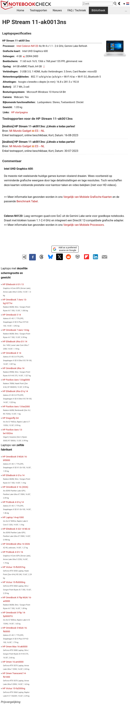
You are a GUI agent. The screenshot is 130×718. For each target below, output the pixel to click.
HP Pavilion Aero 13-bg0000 (16, 379)
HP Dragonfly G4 (10, 418)
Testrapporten (38, 10)
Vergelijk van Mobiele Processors (83, 224)
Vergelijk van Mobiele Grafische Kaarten (87, 197)
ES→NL (40, 130)
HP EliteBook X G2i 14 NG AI (16, 529)
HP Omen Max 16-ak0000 (14, 646)
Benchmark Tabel (27, 201)
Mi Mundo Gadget (20, 130)
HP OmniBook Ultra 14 (13, 368)
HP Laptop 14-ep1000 (13, 517)
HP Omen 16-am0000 (12, 662)
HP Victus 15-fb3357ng (13, 567)
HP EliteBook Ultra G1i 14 (14, 341)
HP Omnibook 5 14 (11, 314)
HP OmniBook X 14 (11, 353)
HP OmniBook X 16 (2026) (15, 487)
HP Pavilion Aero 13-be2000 (16, 406)
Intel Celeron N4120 (27, 46)
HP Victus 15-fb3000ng (13, 582)
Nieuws (57, 10)
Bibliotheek (98, 10)
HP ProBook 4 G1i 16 (12, 552)
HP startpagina (19, 112)
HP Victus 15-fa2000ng (13, 688)
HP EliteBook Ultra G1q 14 (15, 391)
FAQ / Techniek (76, 10)
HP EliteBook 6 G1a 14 (13, 475)
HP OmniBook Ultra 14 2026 (16, 544)
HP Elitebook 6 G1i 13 (13, 284)
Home (20, 10)
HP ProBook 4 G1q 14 (13, 502)
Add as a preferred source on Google (64, 249)
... (126, 10)
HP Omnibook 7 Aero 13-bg (15, 330)
